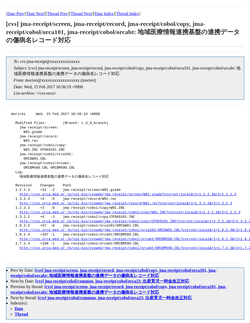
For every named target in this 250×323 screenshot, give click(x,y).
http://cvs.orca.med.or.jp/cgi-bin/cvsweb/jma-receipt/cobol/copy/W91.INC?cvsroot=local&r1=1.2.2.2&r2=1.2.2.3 (130, 212)
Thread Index (127, 13)
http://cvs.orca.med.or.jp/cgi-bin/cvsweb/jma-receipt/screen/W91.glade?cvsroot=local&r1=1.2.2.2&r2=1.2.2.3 (128, 194)
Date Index (104, 13)
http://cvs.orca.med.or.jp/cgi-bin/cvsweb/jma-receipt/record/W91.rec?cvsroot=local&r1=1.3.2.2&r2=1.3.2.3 (126, 203)
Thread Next (81, 13)
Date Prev (15, 13)
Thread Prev (57, 13)
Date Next (35, 13)
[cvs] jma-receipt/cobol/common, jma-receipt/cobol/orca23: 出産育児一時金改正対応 (112, 281)
